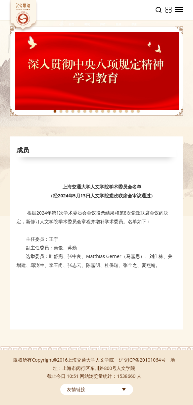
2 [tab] (61, 111)
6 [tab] (84, 111)
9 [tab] (102, 111)
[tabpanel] (96, 71)
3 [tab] (67, 111)
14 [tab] (132, 111)
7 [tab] (90, 111)
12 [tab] (120, 111)
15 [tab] (138, 111)
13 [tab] (126, 111)
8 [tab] (96, 111)
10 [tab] (108, 111)
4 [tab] (73, 111)
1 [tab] (55, 111)
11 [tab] (114, 111)
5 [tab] (78, 111)
